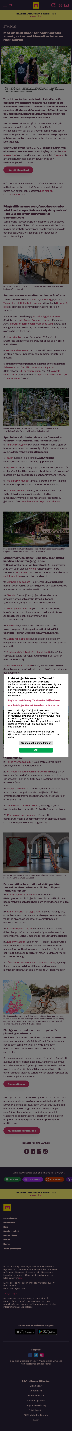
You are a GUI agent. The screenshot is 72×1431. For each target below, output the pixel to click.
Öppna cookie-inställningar (36, 743)
